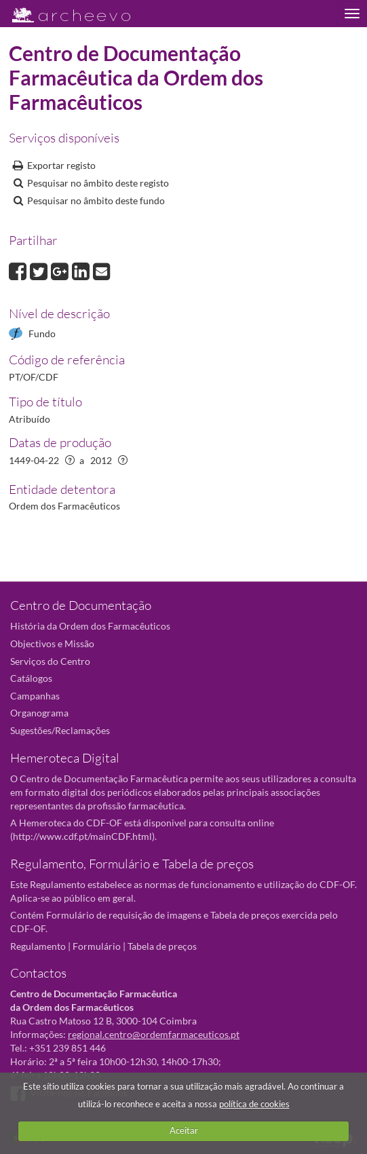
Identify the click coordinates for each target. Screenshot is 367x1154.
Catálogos (31, 678)
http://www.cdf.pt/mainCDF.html (82, 836)
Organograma (39, 712)
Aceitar (184, 1130)
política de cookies (254, 1103)
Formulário (97, 946)
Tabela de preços (162, 946)
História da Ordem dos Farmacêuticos (90, 626)
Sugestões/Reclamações (60, 730)
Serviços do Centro (50, 661)
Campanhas (35, 695)
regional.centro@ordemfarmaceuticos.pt (153, 1034)
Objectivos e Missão (52, 643)
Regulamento (38, 946)
